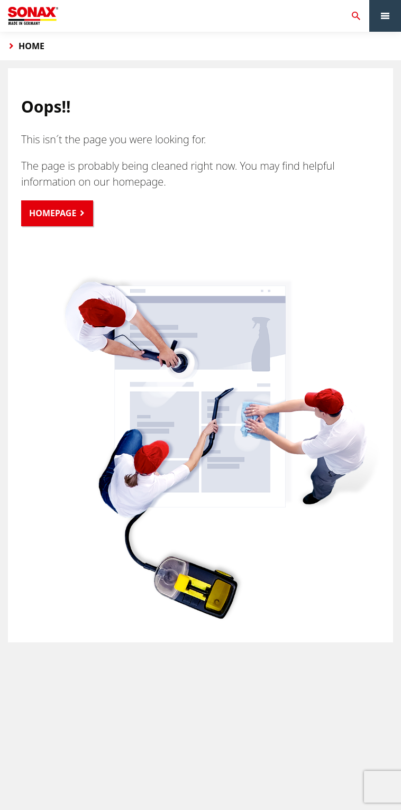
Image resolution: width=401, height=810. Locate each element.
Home (31, 46)
